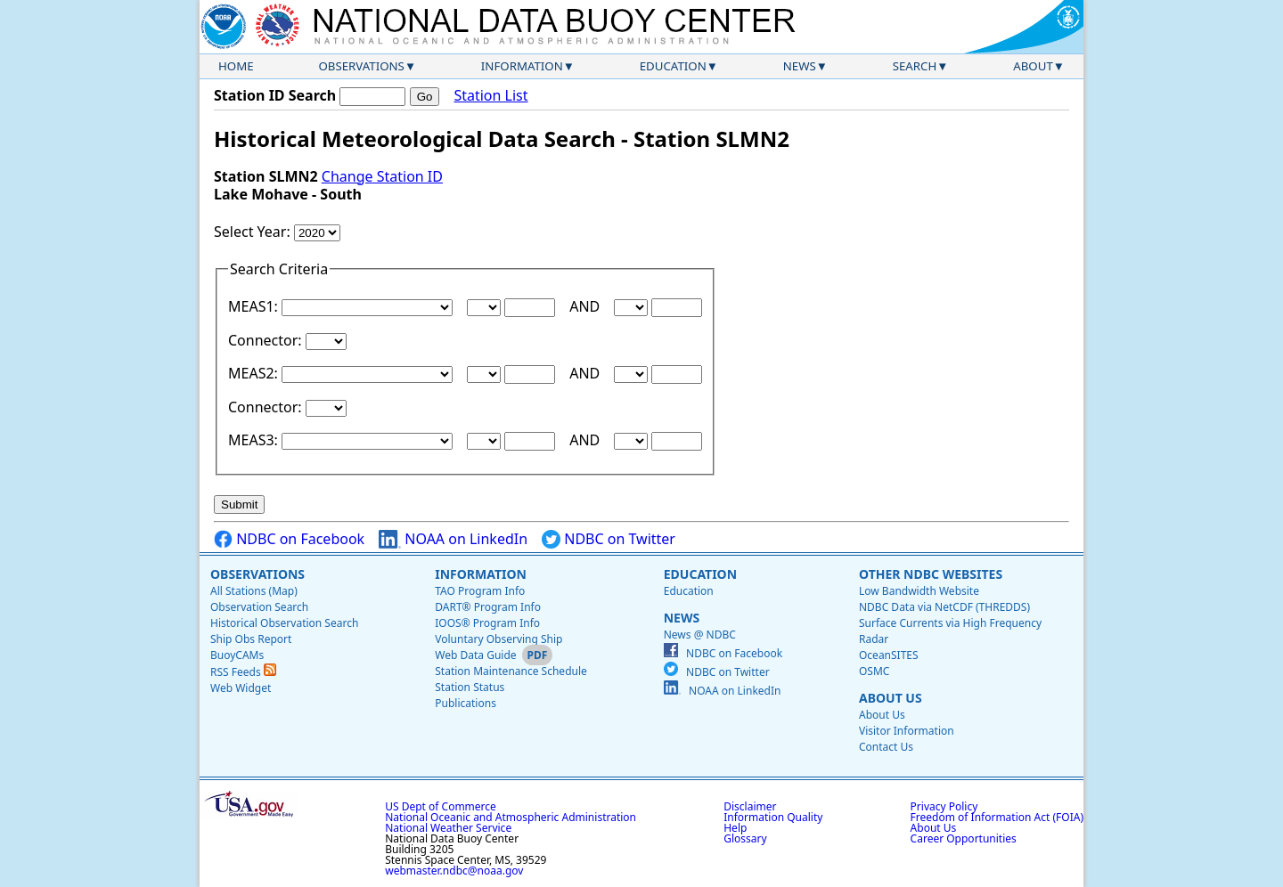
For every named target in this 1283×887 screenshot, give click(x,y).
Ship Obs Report (250, 639)
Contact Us (886, 746)
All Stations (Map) (254, 590)
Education (673, 66)
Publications (465, 703)
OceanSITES (889, 655)
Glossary (744, 838)
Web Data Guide (475, 655)
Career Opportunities (964, 838)
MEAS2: (255, 373)
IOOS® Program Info (487, 623)
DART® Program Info (488, 606)
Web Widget (240, 688)
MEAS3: (255, 440)
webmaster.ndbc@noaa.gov (454, 870)
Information (522, 66)
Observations (361, 66)
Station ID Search (275, 95)
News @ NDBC (700, 634)
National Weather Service (448, 827)
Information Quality (772, 817)
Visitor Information (906, 730)
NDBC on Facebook (289, 539)
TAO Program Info (480, 590)
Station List (490, 95)
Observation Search (259, 606)
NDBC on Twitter (608, 539)
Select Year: (254, 231)
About (1033, 66)
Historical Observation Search (284, 623)
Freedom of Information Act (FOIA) (997, 817)
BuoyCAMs (237, 655)
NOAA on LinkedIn (453, 539)
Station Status (469, 687)
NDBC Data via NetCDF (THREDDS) (944, 606)
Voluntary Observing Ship (498, 639)
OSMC (874, 671)
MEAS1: (255, 306)
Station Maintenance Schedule (511, 671)
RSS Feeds (243, 671)
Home (236, 66)
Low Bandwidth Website (919, 590)
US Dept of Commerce (440, 806)
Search (915, 66)
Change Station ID (382, 176)
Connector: (267, 340)
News (799, 66)
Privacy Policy (944, 806)
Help (735, 827)
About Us (890, 697)
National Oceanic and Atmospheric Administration (510, 817)
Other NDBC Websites (930, 574)
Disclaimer (749, 806)
